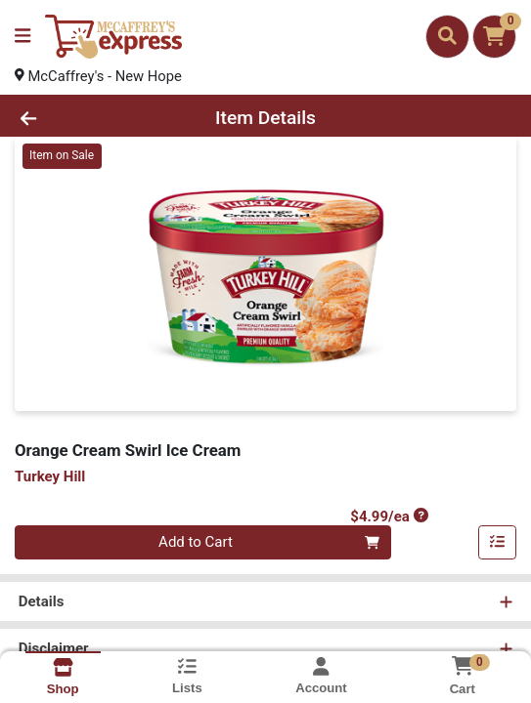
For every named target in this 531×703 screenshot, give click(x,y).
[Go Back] (77, 118)
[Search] (447, 36)
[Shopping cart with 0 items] (494, 37)
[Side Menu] (22, 37)
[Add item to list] (497, 543)
